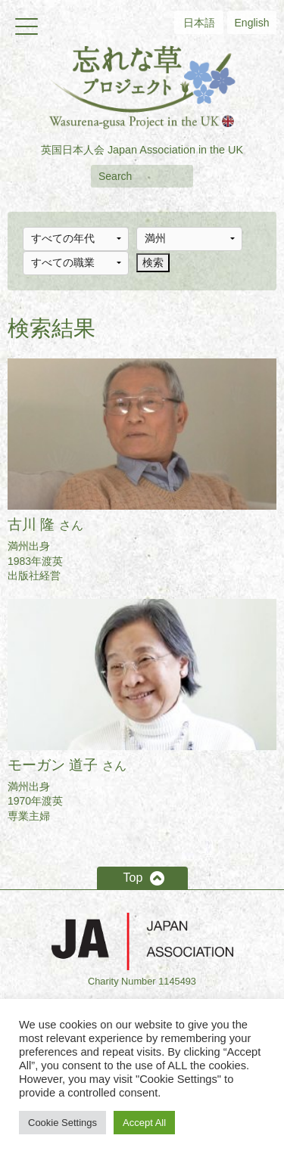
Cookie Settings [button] (62, 1122)
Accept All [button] (144, 1122)
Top (133, 877)
